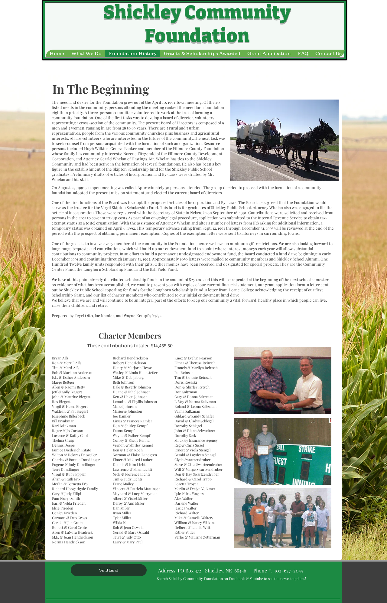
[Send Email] (109, 570)
